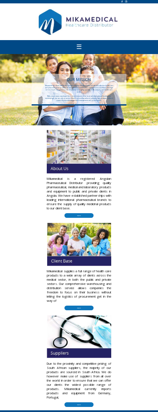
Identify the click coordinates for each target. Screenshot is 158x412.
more (79, 215)
